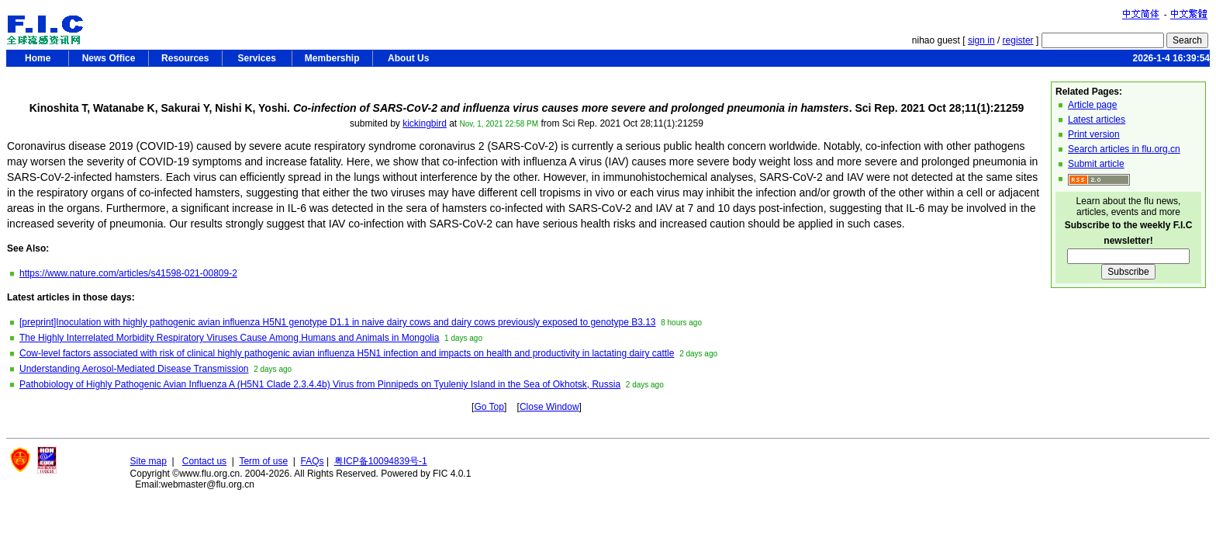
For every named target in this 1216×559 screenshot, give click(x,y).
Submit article (1096, 163)
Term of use (263, 461)
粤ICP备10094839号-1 (380, 461)
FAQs (312, 461)
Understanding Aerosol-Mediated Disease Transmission (133, 368)
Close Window (549, 406)
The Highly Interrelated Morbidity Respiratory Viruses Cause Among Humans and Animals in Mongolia (229, 337)
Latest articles (1096, 119)
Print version (1094, 134)
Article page (1092, 104)
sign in (981, 40)
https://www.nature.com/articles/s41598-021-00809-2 (128, 273)
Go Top (488, 406)
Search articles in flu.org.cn (1124, 149)
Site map (148, 461)
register (1018, 40)
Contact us (204, 461)
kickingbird (424, 123)
